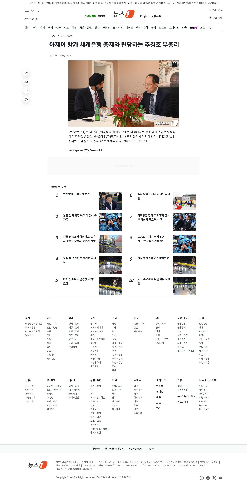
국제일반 (94, 366)
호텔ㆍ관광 (204, 358)
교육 (49, 331)
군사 (158, 327)
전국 (114, 318)
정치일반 (29, 335)
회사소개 (96, 448)
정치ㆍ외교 (161, 323)
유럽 (92, 335)
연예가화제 (117, 386)
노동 (49, 339)
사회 (49, 318)
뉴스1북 (203, 405)
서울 (114, 327)
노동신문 (156, 16)
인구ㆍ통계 (74, 335)
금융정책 (181, 327)
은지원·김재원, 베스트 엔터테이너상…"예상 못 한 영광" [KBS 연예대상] (200, 3)
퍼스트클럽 (204, 409)
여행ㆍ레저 (95, 413)
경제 (71, 318)
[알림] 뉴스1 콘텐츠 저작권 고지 (102, 3)
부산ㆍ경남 (117, 362)
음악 (114, 397)
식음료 (202, 354)
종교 (92, 393)
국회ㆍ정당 (30, 327)
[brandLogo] (123, 14)
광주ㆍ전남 (117, 354)
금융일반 (181, 323)
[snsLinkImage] (202, 477)
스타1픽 (203, 393)
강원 (114, 339)
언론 (92, 405)
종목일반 (138, 413)
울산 (114, 366)
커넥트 (213, 10)
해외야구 (138, 389)
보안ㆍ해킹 (52, 401)
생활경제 (203, 347)
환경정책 (73, 347)
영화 (114, 393)
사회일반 (51, 358)
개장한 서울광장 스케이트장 (153, 258)
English (144, 16)
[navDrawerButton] (27, 10)
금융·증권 (182, 318)
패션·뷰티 (204, 350)
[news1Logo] (38, 465)
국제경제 (94, 347)
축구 (136, 393)
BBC (179, 386)
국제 (92, 318)
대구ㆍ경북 (117, 358)
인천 (114, 335)
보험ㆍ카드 (182, 335)
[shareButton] (26, 73)
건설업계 (29, 401)
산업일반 (203, 323)
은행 (179, 331)
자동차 (202, 335)
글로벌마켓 (182, 389)
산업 (201, 318)
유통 (201, 343)
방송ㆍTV (116, 389)
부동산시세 (30, 397)
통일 (136, 327)
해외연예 (116, 401)
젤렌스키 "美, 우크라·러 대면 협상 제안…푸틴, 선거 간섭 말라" (53, 3)
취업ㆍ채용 (204, 362)
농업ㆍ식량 (74, 343)
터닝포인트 (204, 401)
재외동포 (138, 331)
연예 (114, 380)
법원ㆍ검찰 (52, 327)
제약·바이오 (74, 389)
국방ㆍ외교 (139, 323)
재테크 (180, 347)
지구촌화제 (95, 362)
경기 (114, 331)
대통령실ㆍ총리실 (33, 323)
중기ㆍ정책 (204, 339)
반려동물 (94, 424)
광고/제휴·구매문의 (114, 448)
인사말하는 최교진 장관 (76, 194)
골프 (136, 409)
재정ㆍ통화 (74, 327)
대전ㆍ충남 (117, 347)
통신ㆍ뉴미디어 (54, 389)
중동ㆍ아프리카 (97, 339)
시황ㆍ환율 (182, 343)
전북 (114, 350)
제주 (114, 370)
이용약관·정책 (135, 448)
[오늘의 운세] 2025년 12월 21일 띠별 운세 (141, 3)
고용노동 (73, 339)
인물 (49, 350)
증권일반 (181, 339)
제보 (220, 10)
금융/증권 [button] (54, 36)
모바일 (50, 393)
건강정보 (94, 409)
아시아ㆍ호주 (96, 331)
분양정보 (29, 393)
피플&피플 (95, 358)
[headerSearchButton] (37, 10)
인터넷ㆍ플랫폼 (54, 386)
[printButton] (26, 99)
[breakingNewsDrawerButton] (32, 10)
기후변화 (94, 350)
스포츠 (137, 380)
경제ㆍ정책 (74, 323)
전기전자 (203, 331)
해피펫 (101, 16)
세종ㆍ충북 (117, 343)
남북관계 (160, 343)
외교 (136, 318)
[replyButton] (26, 82)
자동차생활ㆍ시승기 (99, 428)
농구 (136, 405)
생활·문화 (95, 380)
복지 (49, 335)
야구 (136, 386)
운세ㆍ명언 (95, 417)
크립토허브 (90, 16)
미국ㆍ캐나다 (96, 327)
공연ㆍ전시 (95, 386)
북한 (158, 318)
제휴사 (180, 380)
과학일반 (51, 409)
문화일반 (94, 401)
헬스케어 (73, 393)
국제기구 (94, 354)
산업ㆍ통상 (74, 331)
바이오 (72, 380)
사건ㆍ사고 (52, 323)
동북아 (93, 323)
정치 (27, 318)
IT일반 (50, 397)
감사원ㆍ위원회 (32, 331)
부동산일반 (30, 386)
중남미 (93, 343)
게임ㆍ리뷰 (52, 405)
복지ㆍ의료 (74, 386)
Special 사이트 (207, 380)
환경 (49, 343)
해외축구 (138, 397)
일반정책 (29, 389)
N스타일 (116, 409)
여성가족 (51, 354)
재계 (201, 327)
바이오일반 (74, 397)
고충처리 (151, 448)
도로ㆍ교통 (95, 420)
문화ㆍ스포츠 (162, 339)
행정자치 (116, 323)
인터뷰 (115, 405)
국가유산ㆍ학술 (97, 397)
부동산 (28, 380)
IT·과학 (51, 380)
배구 (136, 401)
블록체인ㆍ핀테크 (185, 350)
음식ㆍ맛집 (95, 432)
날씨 (49, 347)
